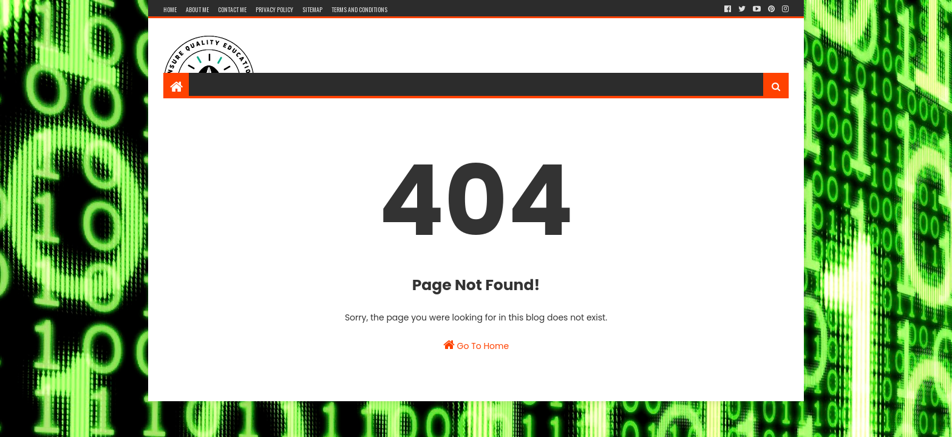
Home (170, 9)
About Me (197, 9)
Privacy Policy (274, 9)
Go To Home (476, 345)
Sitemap (312, 9)
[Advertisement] (568, 57)
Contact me (232, 9)
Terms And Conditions (359, 9)
